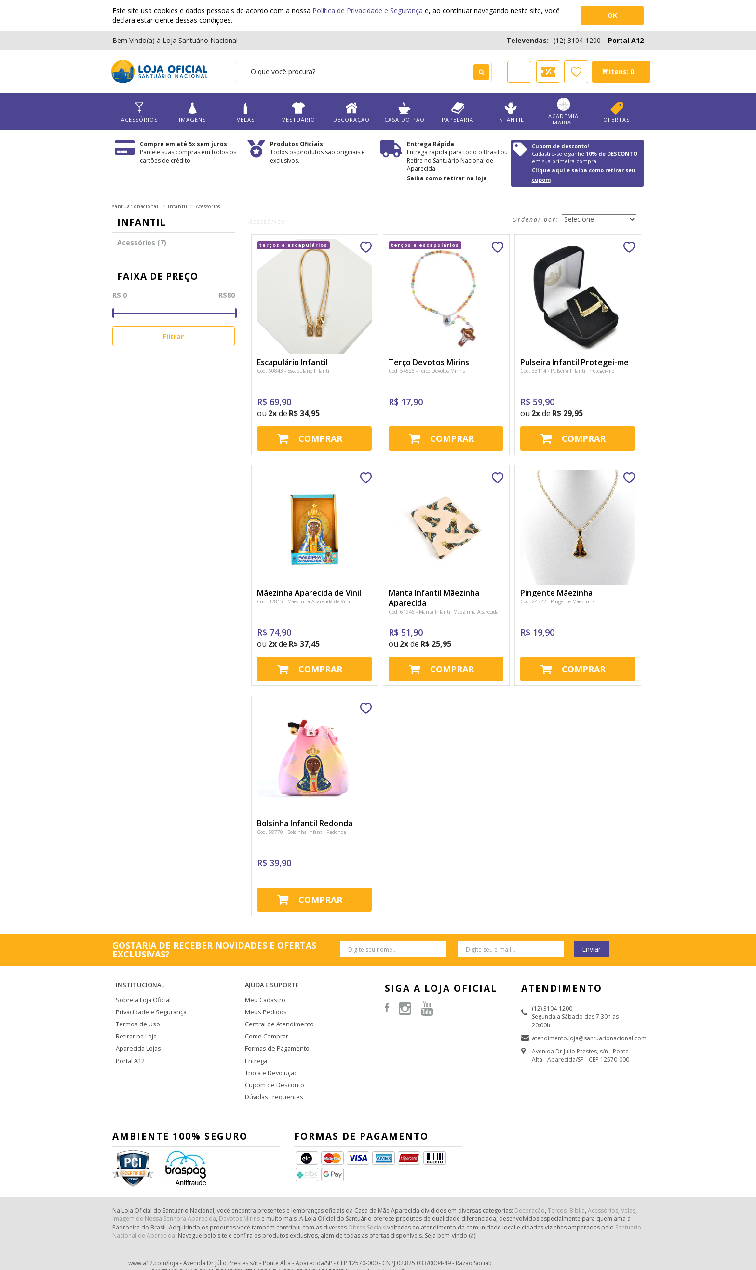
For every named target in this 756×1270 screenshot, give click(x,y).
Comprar (320, 438)
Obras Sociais (367, 1212)
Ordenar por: (535, 220)
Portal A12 (626, 40)
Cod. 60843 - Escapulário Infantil (294, 371)
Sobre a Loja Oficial (142, 992)
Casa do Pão (404, 112)
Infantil (510, 112)
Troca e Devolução (271, 1061)
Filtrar (173, 336)
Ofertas (616, 112)
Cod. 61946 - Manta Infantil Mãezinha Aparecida (444, 611)
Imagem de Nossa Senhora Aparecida (164, 1204)
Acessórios (139, 112)
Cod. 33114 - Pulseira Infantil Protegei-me (567, 371)
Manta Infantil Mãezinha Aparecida (434, 597)
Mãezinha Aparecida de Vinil (309, 592)
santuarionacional (135, 206)
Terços (557, 1195)
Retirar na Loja (135, 1027)
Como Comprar (266, 1027)
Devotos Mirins (239, 1204)
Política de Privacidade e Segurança (367, 10)
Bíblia (577, 1195)
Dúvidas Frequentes (272, 1083)
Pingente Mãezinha (556, 592)
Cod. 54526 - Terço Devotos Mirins (427, 371)
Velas (245, 112)
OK (612, 15)
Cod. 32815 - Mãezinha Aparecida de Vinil (304, 601)
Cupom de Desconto (273, 1072)
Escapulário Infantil (292, 362)
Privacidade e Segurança (149, 1004)
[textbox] (364, 72)
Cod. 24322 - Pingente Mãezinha (557, 601)
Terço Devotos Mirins (429, 362)
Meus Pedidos (264, 1004)
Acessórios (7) (141, 242)
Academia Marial (563, 112)
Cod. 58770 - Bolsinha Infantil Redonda (301, 832)
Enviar (591, 949)
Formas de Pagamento (276, 1038)
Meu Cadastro (264, 992)
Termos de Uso (137, 1015)
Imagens (192, 112)
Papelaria (457, 112)
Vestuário (298, 112)
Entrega (255, 1049)
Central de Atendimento (277, 1015)
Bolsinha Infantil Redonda (304, 823)
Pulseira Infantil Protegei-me (574, 362)
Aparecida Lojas (138, 1038)
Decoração (351, 112)
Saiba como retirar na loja (447, 178)
